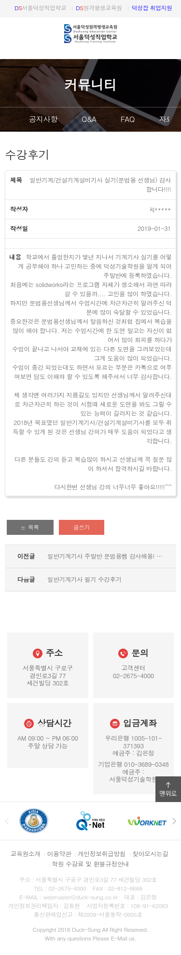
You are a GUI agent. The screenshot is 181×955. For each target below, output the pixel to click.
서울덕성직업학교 (40, 7)
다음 (173, 119)
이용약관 (59, 853)
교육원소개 (26, 853)
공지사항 (43, 119)
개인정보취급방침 (101, 853)
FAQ (128, 119)
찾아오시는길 (150, 853)
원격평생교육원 (99, 7)
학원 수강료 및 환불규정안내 (90, 863)
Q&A (89, 119)
